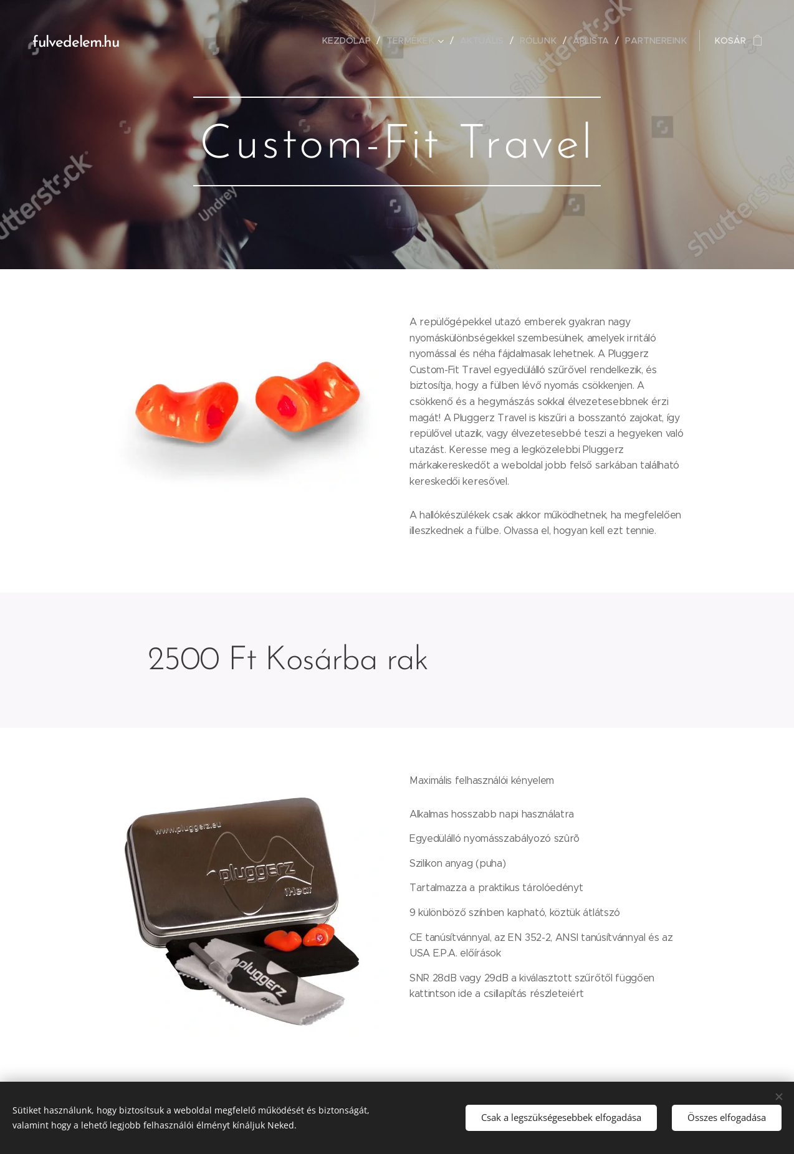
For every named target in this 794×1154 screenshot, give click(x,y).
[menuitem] (353, 40)
